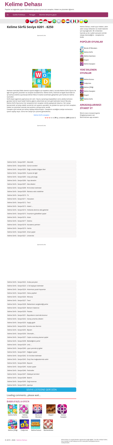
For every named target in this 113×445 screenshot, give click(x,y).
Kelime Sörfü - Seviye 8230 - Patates (20, 311)
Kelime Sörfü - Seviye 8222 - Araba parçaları (23, 282)
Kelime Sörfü (86, 52)
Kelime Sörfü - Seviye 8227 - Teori (19, 300)
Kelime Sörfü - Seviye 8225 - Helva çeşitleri (22, 293)
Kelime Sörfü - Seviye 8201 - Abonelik (20, 162)
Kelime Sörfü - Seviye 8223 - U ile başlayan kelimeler (26, 286)
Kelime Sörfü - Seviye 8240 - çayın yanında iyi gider (25, 348)
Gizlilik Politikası (19, 15)
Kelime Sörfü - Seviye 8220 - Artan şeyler (22, 232)
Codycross (85, 83)
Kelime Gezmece (87, 56)
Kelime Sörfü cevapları (41, 115)
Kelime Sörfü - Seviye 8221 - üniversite (21, 236)
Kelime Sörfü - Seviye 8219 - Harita (19, 228)
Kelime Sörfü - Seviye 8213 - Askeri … (20, 206)
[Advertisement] (41, 50)
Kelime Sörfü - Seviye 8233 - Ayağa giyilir (21, 323)
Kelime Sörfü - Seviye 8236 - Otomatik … (21, 334)
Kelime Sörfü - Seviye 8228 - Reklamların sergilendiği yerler (28, 304)
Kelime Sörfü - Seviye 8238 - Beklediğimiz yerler (24, 341)
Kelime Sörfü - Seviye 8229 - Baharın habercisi (23, 308)
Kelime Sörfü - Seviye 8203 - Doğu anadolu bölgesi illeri (27, 169)
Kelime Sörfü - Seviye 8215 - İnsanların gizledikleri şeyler (27, 214)
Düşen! (84, 60)
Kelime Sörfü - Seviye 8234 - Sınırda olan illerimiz (24, 326)
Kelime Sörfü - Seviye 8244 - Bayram (20, 363)
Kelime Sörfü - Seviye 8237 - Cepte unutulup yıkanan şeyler (28, 337)
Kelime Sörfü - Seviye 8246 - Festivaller (21, 370)
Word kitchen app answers (89, 117)
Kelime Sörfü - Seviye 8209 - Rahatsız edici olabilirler (26, 191)
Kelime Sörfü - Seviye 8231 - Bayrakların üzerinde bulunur (28, 315)
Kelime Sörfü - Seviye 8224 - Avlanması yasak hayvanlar (27, 289)
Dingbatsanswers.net (87, 115)
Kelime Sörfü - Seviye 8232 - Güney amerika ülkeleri (25, 319)
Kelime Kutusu (87, 79)
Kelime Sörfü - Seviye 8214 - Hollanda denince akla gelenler (28, 210)
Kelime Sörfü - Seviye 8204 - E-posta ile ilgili (22, 173)
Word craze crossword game (90, 113)
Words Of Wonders (88, 48)
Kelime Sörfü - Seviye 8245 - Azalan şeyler (22, 367)
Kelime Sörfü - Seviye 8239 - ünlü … (20, 345)
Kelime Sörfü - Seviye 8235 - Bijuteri (20, 330)
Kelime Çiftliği (86, 87)
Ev (8, 15)
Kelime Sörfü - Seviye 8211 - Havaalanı (21, 199)
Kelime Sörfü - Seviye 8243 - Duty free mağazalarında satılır (28, 359)
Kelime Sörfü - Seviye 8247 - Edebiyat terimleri (23, 374)
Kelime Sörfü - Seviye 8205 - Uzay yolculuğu (23, 177)
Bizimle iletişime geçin (48, 15)
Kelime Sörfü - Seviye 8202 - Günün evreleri (23, 166)
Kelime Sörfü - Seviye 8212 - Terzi (19, 202)
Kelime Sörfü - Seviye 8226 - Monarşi (20, 297)
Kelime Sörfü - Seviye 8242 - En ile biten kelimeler (25, 356)
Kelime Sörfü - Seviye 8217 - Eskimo (20, 221)
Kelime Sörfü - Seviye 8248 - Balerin (20, 378)
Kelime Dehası (23, 4)
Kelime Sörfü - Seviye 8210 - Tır (18, 195)
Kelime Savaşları (87, 64)
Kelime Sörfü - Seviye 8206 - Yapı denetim (22, 180)
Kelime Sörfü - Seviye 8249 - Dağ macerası (22, 381)
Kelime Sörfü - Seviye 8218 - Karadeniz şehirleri (24, 225)
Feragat (32, 15)
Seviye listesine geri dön (41, 389)
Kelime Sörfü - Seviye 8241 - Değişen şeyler (22, 352)
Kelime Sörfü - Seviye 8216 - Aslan (19, 217)
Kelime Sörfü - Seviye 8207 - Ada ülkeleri (21, 184)
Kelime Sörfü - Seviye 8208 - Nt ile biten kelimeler (25, 188)
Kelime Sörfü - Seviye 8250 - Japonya (20, 385)
